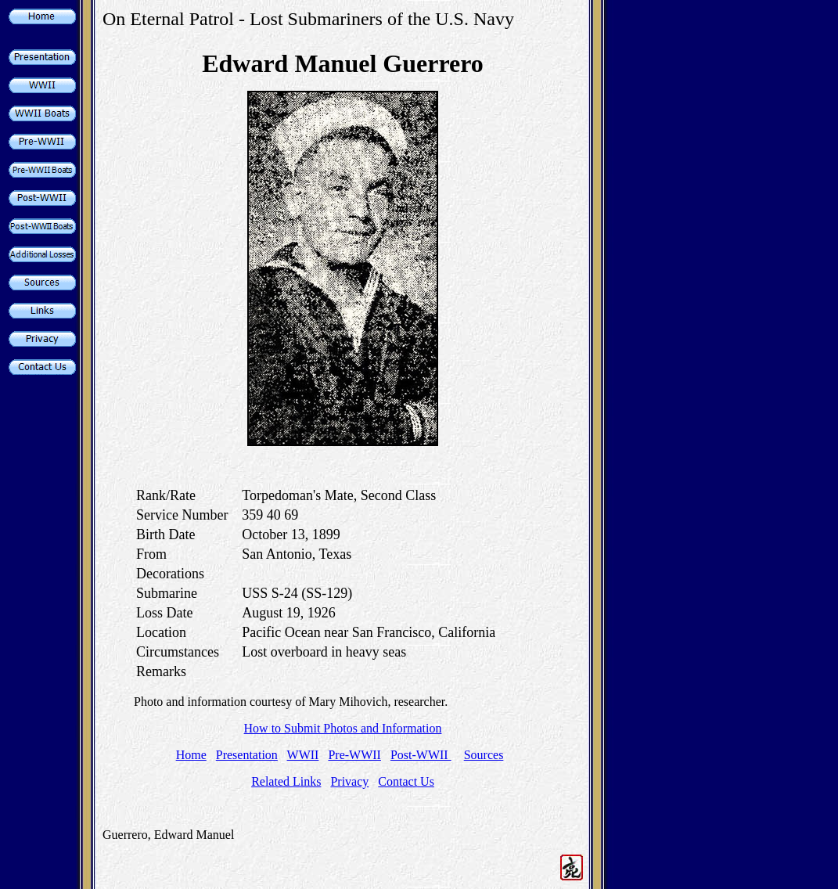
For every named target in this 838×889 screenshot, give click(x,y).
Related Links (286, 781)
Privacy (349, 781)
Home (191, 754)
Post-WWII (420, 754)
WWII (303, 754)
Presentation (247, 754)
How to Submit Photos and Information (343, 728)
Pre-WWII (354, 754)
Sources (484, 754)
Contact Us (406, 781)
